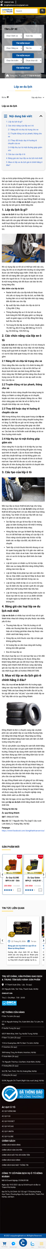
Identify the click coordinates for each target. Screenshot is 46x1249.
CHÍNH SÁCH (8, 1141)
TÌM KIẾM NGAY (23, 43)
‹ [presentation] (2, 940)
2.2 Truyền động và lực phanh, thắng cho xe (25, 135)
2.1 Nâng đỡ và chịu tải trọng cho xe (23, 129)
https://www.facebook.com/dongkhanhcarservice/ (23, 830)
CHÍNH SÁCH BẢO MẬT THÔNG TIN (15, 1165)
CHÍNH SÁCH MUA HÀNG (11, 1145)
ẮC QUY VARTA (8, 1131)
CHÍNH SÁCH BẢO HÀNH (11, 1160)
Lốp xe (23, 76)
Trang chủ (13, 76)
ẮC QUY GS (6, 1116)
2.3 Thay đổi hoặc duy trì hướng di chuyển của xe (22, 142)
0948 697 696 (9, 2)
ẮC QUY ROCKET (8, 1121)
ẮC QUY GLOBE (7, 1136)
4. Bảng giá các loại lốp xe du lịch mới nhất (24, 158)
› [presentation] (43, 940)
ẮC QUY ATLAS (8, 1126)
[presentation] (2, 874)
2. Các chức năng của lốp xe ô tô (20, 125)
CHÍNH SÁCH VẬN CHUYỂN (12, 1150)
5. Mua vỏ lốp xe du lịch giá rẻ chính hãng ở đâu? (24, 163)
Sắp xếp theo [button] (38, 97)
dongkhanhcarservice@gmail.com (16, 5)
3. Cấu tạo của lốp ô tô (15, 154)
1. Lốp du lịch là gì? (14, 122)
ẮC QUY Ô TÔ (8, 1107)
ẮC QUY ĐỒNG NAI (9, 1111)
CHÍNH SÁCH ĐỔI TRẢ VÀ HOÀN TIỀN (16, 1155)
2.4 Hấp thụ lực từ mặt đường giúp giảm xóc (25, 149)
